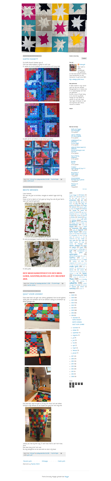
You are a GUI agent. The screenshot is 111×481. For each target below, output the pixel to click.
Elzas (72, 216)
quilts (83, 258)
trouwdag (84, 279)
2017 (72, 356)
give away (84, 221)
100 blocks (81, 195)
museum (80, 244)
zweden (80, 288)
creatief (71, 212)
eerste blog (84, 214)
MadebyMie (77, 237)
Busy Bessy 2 (75, 173)
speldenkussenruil (81, 268)
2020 (72, 310)
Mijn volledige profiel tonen (76, 79)
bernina (83, 202)
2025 (72, 298)
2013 (72, 366)
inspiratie (75, 228)
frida (78, 219)
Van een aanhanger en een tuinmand (78, 151)
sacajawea (72, 263)
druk (78, 214)
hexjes (71, 226)
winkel (82, 287)
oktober (75, 330)
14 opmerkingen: (55, 453)
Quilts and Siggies (76, 129)
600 (81, 197)
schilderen (79, 263)
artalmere (72, 200)
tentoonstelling (77, 275)
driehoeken (72, 214)
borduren (74, 207)
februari (75, 351)
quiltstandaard (72, 260)
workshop (72, 289)
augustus (75, 335)
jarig (74, 230)
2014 (72, 364)
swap (78, 272)
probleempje (82, 249)
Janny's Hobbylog (75, 135)
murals (71, 244)
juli (74, 338)
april (74, 346)
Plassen (73, 163)
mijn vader (81, 240)
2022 (72, 305)
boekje (85, 205)
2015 (72, 361)
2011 (72, 372)
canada (74, 211)
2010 (72, 374)
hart (83, 225)
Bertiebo (73, 162)
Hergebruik (74, 157)
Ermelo (78, 215)
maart (74, 348)
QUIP (80, 259)
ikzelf (85, 227)
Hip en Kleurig (75, 156)
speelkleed (71, 268)
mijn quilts (72, 240)
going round (75, 223)
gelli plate (84, 219)
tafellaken (83, 272)
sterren (71, 270)
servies (85, 263)
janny (85, 228)
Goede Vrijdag (74, 174)
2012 (72, 369)
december (75, 318)
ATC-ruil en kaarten (76, 136)
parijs (74, 247)
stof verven (80, 270)
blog (76, 204)
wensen (33, 285)
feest (85, 217)
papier (85, 246)
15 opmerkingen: (55, 179)
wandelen (78, 285)
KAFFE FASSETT (30, 59)
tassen (84, 273)
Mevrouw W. (74, 184)
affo (76, 198)
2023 (72, 303)
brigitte (77, 209)
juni (74, 340)
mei (74, 343)
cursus (77, 212)
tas (77, 273)
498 (74, 197)
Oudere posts (61, 461)
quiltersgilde (73, 254)
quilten (81, 253)
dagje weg (83, 212)
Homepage (45, 461)
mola (83, 242)
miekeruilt (71, 239)
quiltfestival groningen (74, 256)
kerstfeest (77, 234)
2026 (72, 295)
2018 (72, 316)
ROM (82, 261)
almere (82, 198)
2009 (72, 377)
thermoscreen (82, 277)
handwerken (73, 225)
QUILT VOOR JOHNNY (33, 294)
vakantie (73, 283)
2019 (72, 313)
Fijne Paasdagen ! (75, 131)
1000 (70, 197)
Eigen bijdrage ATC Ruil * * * (78, 169)
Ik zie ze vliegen (75, 143)
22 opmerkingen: (56, 283)
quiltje (84, 256)
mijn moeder (81, 239)
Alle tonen (85, 189)
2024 (72, 300)
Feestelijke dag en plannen (77, 180)
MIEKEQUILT (31, 8)
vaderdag (82, 281)
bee (76, 202)
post (81, 247)
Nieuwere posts (27, 461)
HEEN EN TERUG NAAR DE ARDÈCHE (78, 148)
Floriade (73, 219)
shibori (72, 265)
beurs (70, 204)
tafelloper (71, 273)
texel (85, 275)
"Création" (73, 167)
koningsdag (74, 235)
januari (75, 353)
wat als (85, 285)
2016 (72, 359)
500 (77, 197)
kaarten (29, 285)
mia (84, 237)
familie (73, 217)
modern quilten (73, 242)
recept (85, 260)
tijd (79, 279)
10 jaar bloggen (73, 195)
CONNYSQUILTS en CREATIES (76, 141)
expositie (85, 215)
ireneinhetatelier (75, 178)
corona (82, 211)
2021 (72, 308)
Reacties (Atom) (35, 464)
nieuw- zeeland (74, 246)
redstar (74, 261)
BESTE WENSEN (30, 190)
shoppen (77, 265)
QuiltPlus (72, 258)
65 (85, 197)
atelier (70, 202)
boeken (78, 205)
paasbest (73, 185)
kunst (81, 235)
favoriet (80, 217)
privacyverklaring (73, 249)
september (76, 333)
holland (79, 226)
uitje (73, 281)
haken (82, 223)
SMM (84, 266)
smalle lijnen (73, 266)
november (75, 328)
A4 (70, 198)
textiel (74, 277)
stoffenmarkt (72, 272)
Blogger (67, 477)
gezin (28, 455)
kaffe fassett (30, 181)
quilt (31, 455)
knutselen (84, 234)
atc (82, 200)
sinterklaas (83, 265)
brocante (84, 209)
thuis (71, 279)
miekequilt (82, 65)
